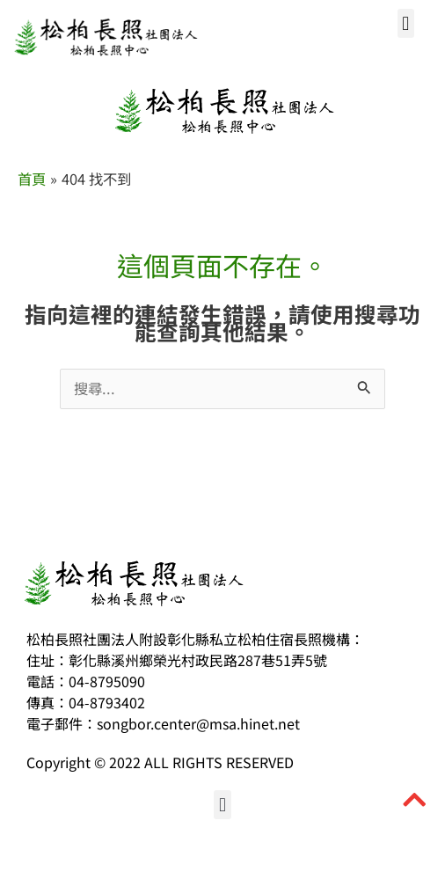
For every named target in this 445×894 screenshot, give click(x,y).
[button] (406, 23)
